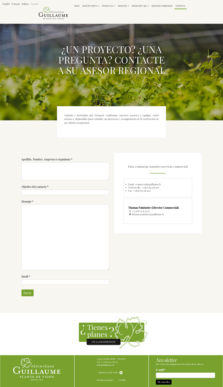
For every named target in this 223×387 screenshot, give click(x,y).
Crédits (122, 380)
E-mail (161, 369)
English (6, 3)
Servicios (123, 6)
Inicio (77, 6)
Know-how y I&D (140, 6)
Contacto (180, 6)
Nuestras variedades (162, 6)
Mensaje (27, 201)
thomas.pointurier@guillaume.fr (148, 214)
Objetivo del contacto (34, 186)
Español (35, 3)
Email (25, 276)
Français (15, 3)
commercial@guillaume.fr (148, 184)
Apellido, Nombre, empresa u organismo (46, 159)
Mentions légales (105, 380)
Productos (108, 6)
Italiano (25, 3)
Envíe (27, 292)
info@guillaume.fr (105, 365)
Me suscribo (164, 382)
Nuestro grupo (90, 6)
